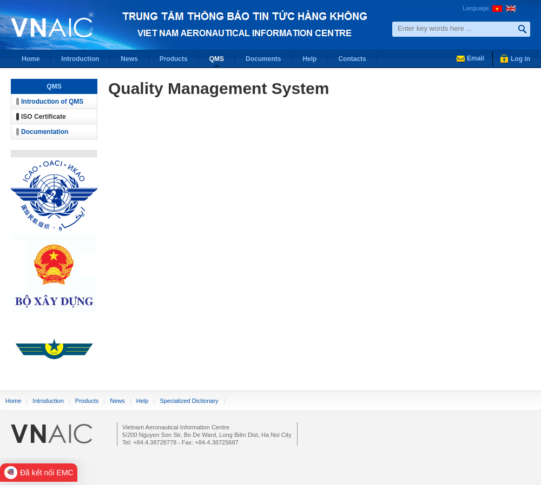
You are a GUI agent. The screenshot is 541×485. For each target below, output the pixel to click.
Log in (520, 59)
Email (475, 58)
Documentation (44, 132)
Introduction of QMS (52, 101)
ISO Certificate (43, 116)
